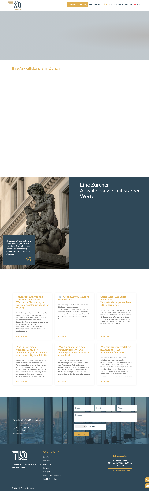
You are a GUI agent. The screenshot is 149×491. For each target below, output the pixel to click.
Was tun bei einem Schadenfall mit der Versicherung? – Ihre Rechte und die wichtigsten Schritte (31, 351)
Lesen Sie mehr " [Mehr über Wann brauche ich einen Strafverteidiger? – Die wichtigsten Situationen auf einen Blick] (64, 381)
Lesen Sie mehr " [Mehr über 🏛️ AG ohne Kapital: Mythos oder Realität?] (64, 336)
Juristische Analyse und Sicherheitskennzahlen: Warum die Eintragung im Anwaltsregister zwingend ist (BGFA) (32, 302)
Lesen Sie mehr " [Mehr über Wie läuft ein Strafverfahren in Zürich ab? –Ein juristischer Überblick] (106, 381)
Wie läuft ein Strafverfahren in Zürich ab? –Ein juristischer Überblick (115, 349)
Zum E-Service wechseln (120, 470)
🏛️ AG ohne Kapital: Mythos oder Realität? (73, 298)
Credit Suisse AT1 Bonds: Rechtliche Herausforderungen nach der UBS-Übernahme (116, 300)
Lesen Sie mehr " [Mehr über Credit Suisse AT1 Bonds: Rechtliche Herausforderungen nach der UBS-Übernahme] (106, 336)
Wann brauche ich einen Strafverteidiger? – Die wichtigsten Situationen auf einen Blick (73, 351)
